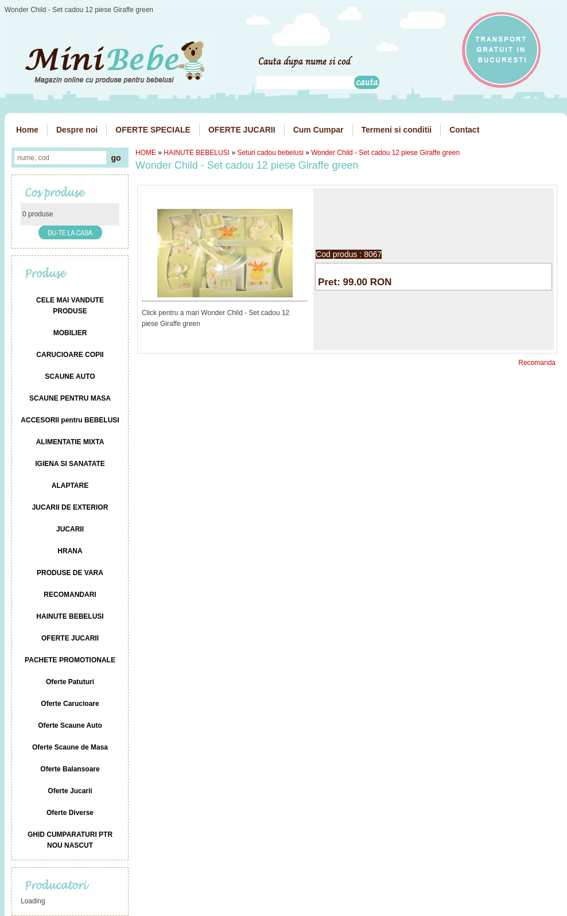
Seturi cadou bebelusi (270, 153)
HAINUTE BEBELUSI (197, 153)
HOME (145, 153)
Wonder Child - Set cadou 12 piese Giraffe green (385, 153)
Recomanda (537, 363)
